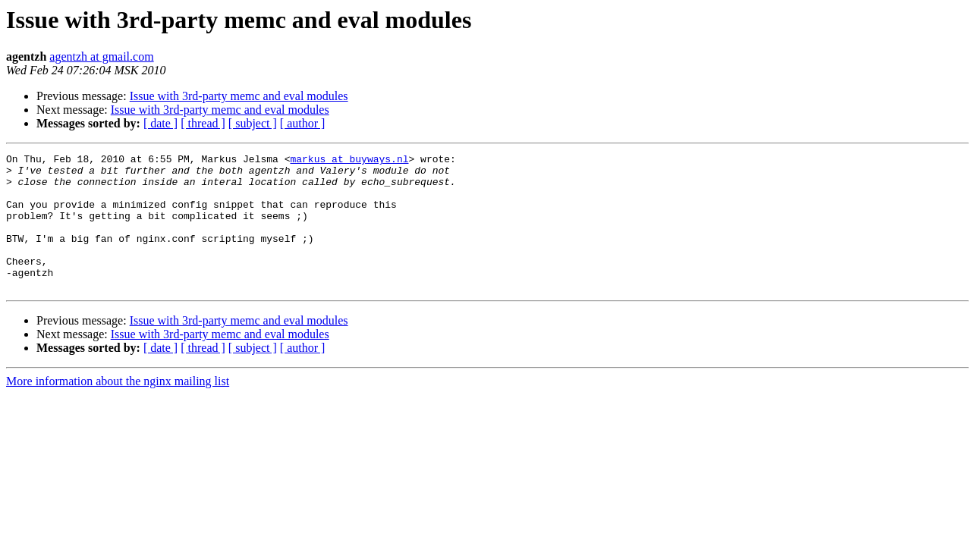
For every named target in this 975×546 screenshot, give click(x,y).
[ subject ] (252, 123)
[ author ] (303, 123)
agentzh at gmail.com (101, 56)
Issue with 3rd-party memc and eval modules (239, 95)
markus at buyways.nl (349, 161)
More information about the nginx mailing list (117, 408)
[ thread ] (203, 123)
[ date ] (160, 123)
